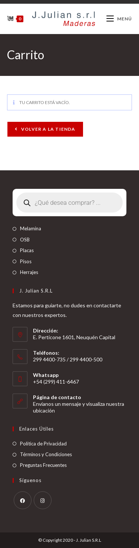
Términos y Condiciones (46, 454)
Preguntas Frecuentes (43, 465)
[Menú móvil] (119, 18)
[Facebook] (23, 500)
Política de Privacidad (43, 444)
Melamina (30, 228)
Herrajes (29, 272)
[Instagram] (43, 500)
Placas (27, 250)
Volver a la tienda (48, 129)
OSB (25, 240)
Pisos (26, 261)
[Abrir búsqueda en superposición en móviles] (70, 202)
